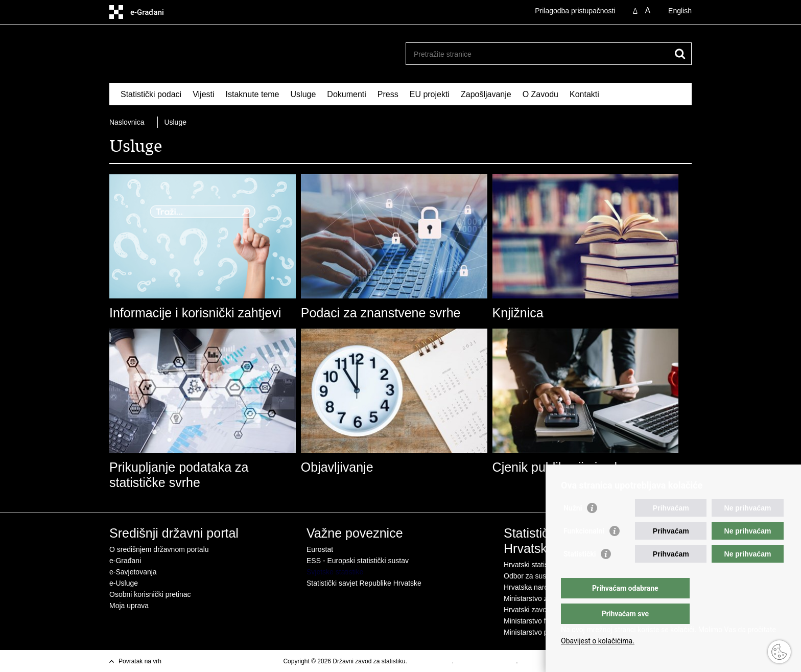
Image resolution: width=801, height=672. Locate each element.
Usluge (303, 94)
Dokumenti (346, 94)
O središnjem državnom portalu (159, 549)
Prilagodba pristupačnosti (575, 11)
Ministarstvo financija (537, 621)
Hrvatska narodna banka (543, 587)
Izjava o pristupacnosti (485, 661)
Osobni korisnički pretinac (150, 594)
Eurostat (320, 549)
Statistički (579, 574)
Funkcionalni (583, 551)
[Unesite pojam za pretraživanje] (538, 53)
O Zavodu (540, 94)
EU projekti (430, 94)
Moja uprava (129, 605)
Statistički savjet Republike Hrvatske (364, 583)
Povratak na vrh (140, 661)
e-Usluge (123, 583)
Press (388, 94)
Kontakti (584, 94)
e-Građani (125, 561)
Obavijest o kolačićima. (597, 641)
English (680, 11)
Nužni (572, 528)
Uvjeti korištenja (430, 661)
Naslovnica (126, 122)
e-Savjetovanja (133, 572)
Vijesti (203, 94)
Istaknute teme (252, 94)
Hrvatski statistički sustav (543, 565)
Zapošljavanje (486, 94)
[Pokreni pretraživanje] (680, 53)
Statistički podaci (151, 94)
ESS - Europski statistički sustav (358, 561)
